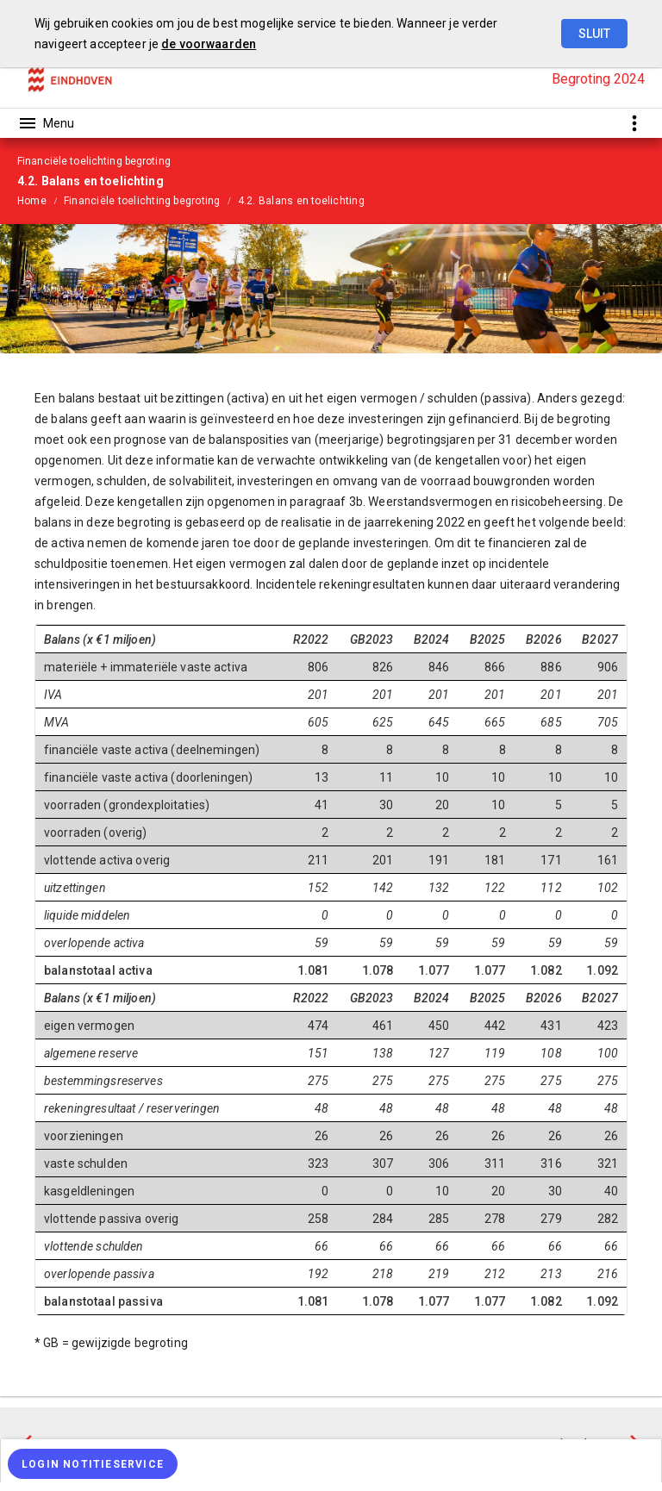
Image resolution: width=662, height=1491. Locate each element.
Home (32, 201)
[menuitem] (40, 200)
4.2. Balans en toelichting (301, 201)
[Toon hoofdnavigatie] (45, 123)
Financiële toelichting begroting (142, 201)
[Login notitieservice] (92, 1464)
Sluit (594, 34)
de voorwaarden (208, 44)
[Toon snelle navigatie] (634, 123)
